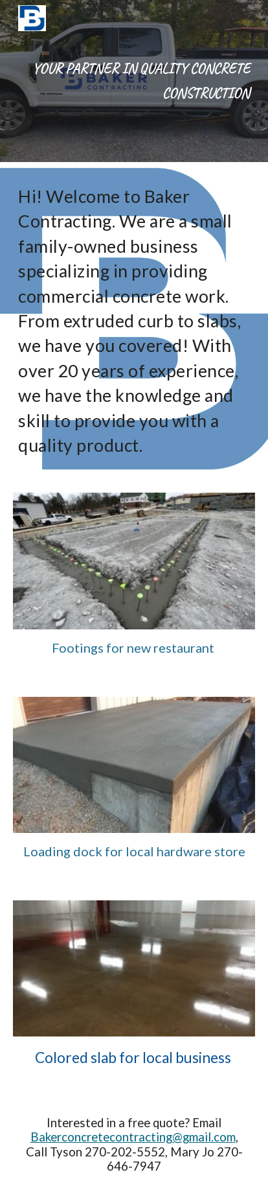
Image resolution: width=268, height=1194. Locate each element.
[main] (134, 81)
